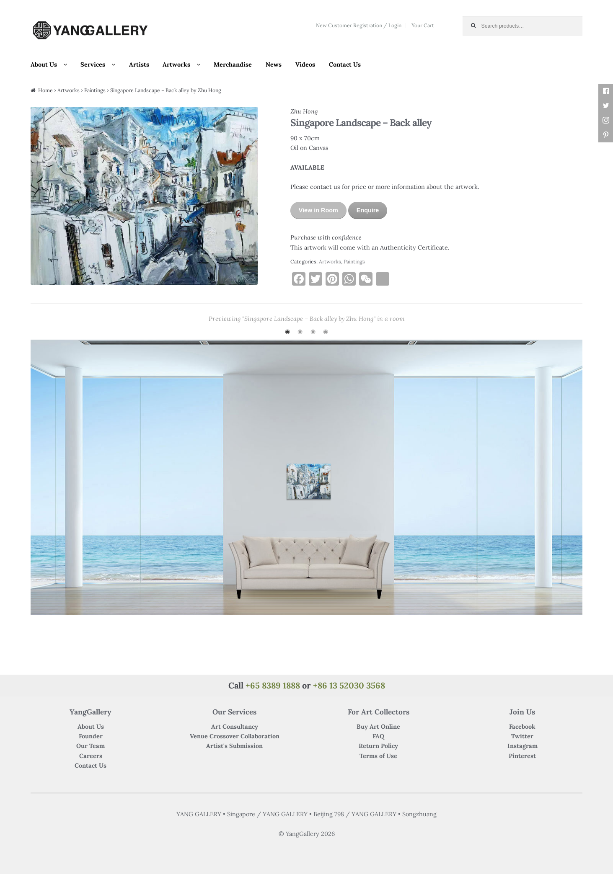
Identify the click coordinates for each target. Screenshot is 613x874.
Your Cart (422, 25)
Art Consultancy (234, 726)
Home (45, 90)
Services (92, 64)
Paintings (95, 90)
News (274, 64)
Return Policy (378, 746)
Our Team (90, 746)
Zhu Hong (304, 111)
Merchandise (233, 64)
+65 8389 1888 (273, 685)
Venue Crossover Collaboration (234, 736)
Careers (90, 756)
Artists (139, 64)
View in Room (318, 210)
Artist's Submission (234, 746)
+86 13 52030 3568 (349, 685)
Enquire (368, 210)
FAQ (378, 736)
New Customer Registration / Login (358, 25)
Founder (91, 736)
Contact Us (345, 64)
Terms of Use (378, 756)
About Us (44, 64)
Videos (305, 64)
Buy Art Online (378, 726)
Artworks (176, 64)
